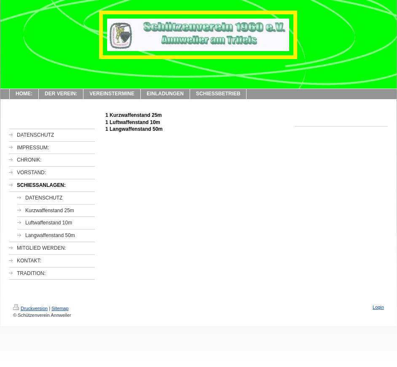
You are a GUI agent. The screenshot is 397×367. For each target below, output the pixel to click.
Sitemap (59, 308)
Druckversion (30, 308)
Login (378, 307)
